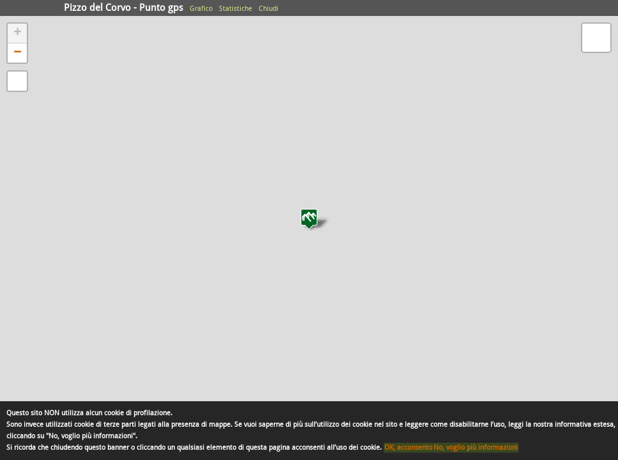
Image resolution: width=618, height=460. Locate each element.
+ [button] (17, 33)
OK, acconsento (408, 447)
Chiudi (268, 8)
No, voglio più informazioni (475, 447)
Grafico (201, 8)
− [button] (17, 53)
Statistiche (235, 8)
